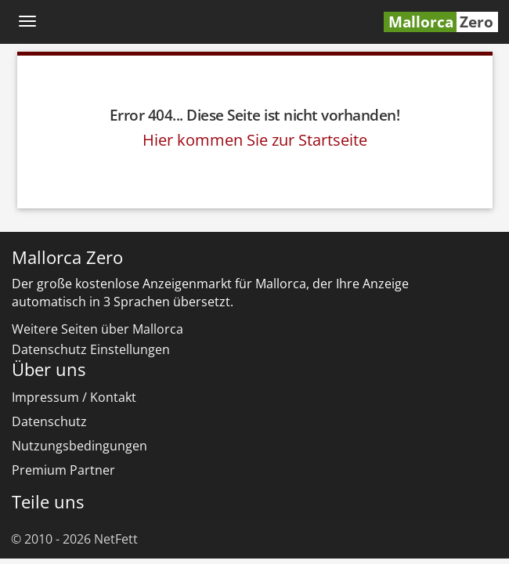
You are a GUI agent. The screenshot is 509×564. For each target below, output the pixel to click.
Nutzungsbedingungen (79, 445)
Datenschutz (49, 421)
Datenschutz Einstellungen (91, 349)
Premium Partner (63, 470)
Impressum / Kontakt (74, 397)
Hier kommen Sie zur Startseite (255, 139)
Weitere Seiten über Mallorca (97, 329)
